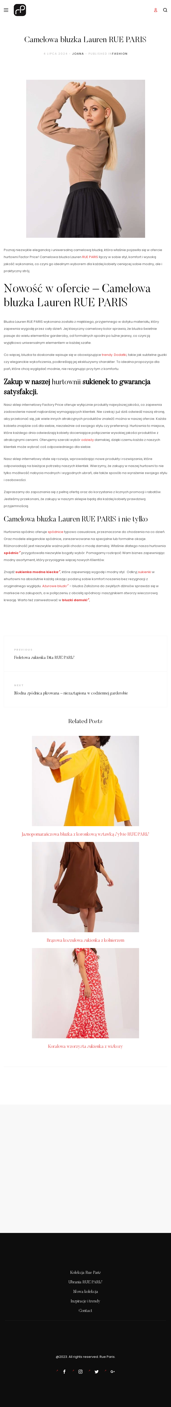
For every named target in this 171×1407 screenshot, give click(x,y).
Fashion (120, 54)
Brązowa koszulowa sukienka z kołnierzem (85, 941)
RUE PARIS (90, 257)
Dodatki (120, 354)
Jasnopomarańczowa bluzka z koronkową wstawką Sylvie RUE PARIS (85, 834)
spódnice (55, 531)
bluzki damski (75, 600)
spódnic (12, 553)
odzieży (87, 439)
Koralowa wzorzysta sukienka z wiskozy (85, 1047)
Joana (78, 54)
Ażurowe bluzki (55, 586)
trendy (107, 354)
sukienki (144, 572)
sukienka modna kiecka (37, 572)
